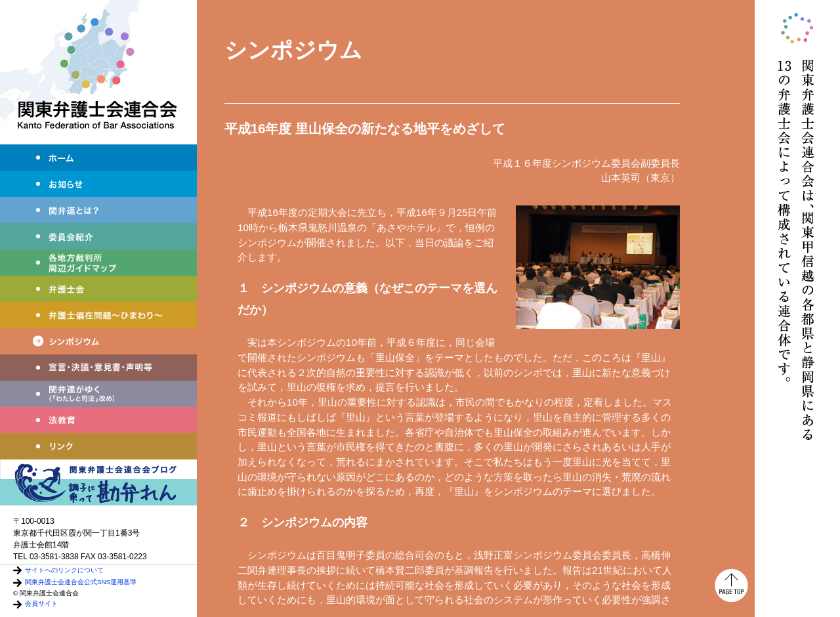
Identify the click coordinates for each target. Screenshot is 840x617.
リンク (98, 446)
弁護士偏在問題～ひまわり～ (98, 315)
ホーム (98, 157)
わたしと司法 (98, 394)
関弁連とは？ (98, 210)
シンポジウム (98, 341)
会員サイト (41, 603)
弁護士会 (98, 289)
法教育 (98, 420)
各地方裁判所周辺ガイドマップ (98, 262)
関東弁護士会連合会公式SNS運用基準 (80, 581)
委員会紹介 (98, 236)
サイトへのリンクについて (64, 570)
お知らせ (98, 184)
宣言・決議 (98, 367)
